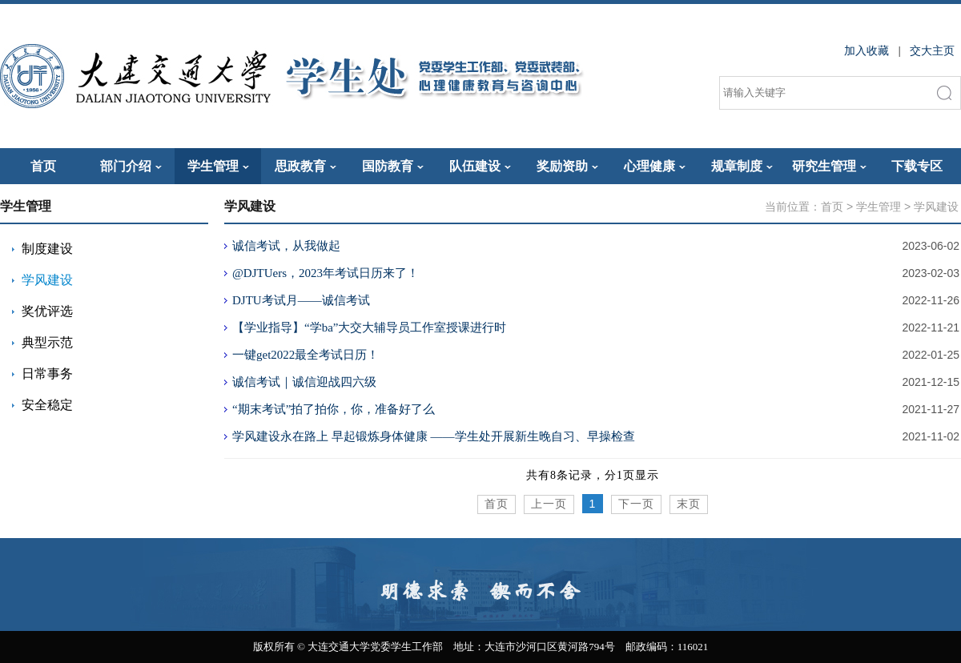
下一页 (636, 504)
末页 (689, 504)
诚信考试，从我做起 (286, 245)
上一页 (549, 504)
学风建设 (47, 280)
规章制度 (742, 166)
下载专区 (917, 166)
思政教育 (305, 166)
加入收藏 (866, 51)
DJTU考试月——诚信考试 (301, 300)
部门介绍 (131, 166)
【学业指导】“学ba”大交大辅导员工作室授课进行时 (369, 327)
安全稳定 (47, 405)
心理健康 (655, 166)
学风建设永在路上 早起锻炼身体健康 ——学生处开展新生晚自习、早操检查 (433, 436)
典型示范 (47, 342)
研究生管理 (829, 166)
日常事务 (47, 373)
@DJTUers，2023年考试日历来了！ (325, 273)
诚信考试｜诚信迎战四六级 (304, 382)
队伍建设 (480, 166)
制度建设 (47, 248)
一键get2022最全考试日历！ (305, 354)
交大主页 (932, 51)
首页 (43, 166)
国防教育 (393, 166)
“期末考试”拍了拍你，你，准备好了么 (333, 409)
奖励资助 (567, 166)
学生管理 (218, 166)
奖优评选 (47, 311)
